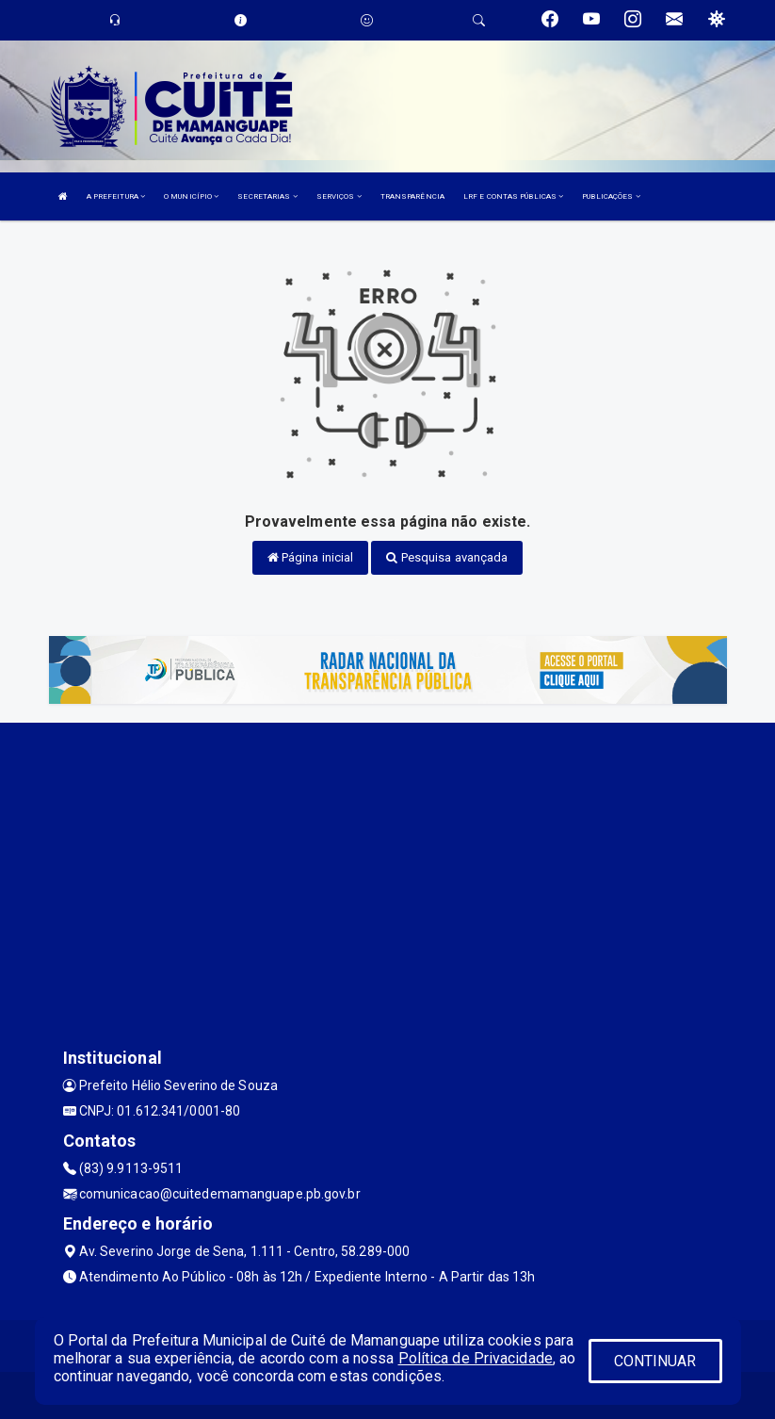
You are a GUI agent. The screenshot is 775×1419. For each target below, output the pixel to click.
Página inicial (310, 557)
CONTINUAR (655, 1361)
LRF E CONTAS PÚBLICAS (513, 196)
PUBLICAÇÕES (610, 196)
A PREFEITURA (116, 196)
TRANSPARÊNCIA (412, 196)
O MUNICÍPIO (191, 196)
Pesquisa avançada (447, 557)
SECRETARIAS (267, 196)
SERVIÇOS (339, 196)
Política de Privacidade (475, 1358)
